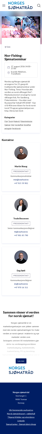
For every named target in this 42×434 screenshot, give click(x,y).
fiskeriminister (26, 121)
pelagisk (7, 128)
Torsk (10, 121)
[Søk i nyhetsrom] (39, 5)
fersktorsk (16, 128)
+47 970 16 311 (21, 287)
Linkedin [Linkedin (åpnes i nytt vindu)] (21, 420)
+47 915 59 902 (21, 183)
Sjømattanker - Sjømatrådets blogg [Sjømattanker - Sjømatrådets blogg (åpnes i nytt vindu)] (21, 424)
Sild (12, 125)
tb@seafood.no (21, 231)
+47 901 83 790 (21, 235)
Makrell (16, 121)
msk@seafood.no (21, 179)
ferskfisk (27, 125)
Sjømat (7, 125)
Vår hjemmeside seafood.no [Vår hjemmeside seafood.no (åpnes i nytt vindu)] (21, 410)
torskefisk (19, 125)
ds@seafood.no (21, 284)
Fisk (6, 121)
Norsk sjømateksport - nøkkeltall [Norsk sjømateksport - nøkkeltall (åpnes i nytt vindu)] (21, 413)
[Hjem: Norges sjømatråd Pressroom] (20, 5)
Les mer (21, 361)
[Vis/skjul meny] (3, 5)
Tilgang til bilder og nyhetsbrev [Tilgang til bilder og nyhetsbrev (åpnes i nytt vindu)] (21, 417)
